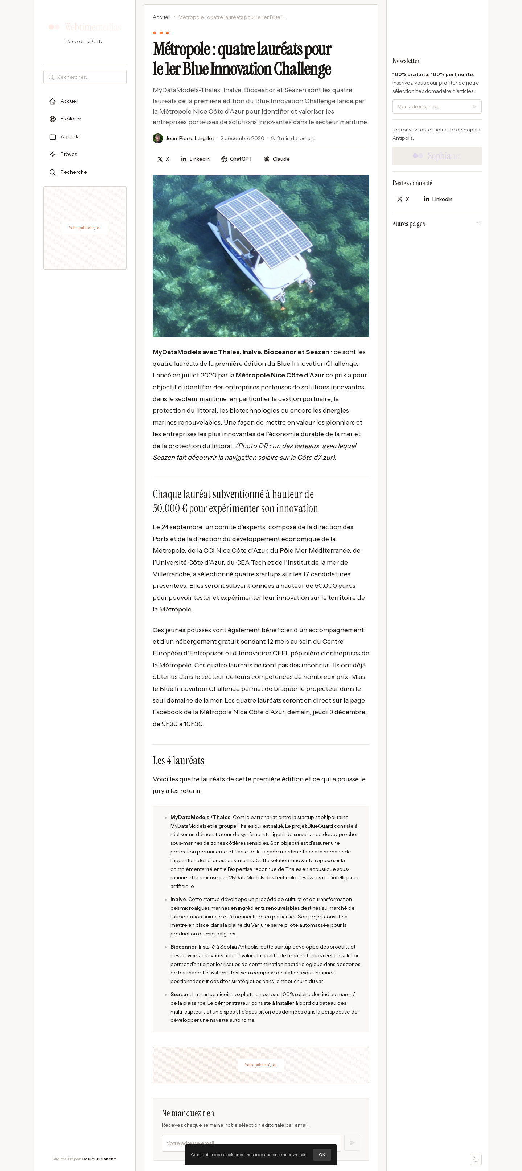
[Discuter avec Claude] (277, 159)
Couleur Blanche (99, 1159)
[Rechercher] (90, 77)
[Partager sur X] (163, 159)
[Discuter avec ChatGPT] (237, 159)
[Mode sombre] (476, 1159)
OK (322, 1154)
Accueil (161, 17)
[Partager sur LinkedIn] (195, 159)
